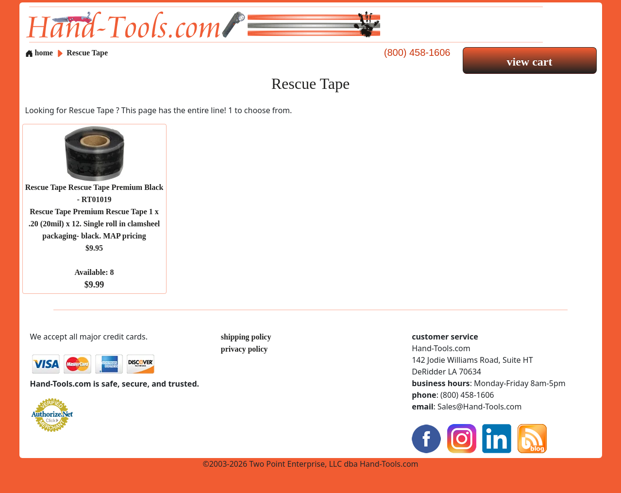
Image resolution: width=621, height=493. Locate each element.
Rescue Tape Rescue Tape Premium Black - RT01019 (94, 236)
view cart (530, 61)
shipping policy (246, 337)
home (39, 53)
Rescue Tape (87, 53)
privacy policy (244, 349)
